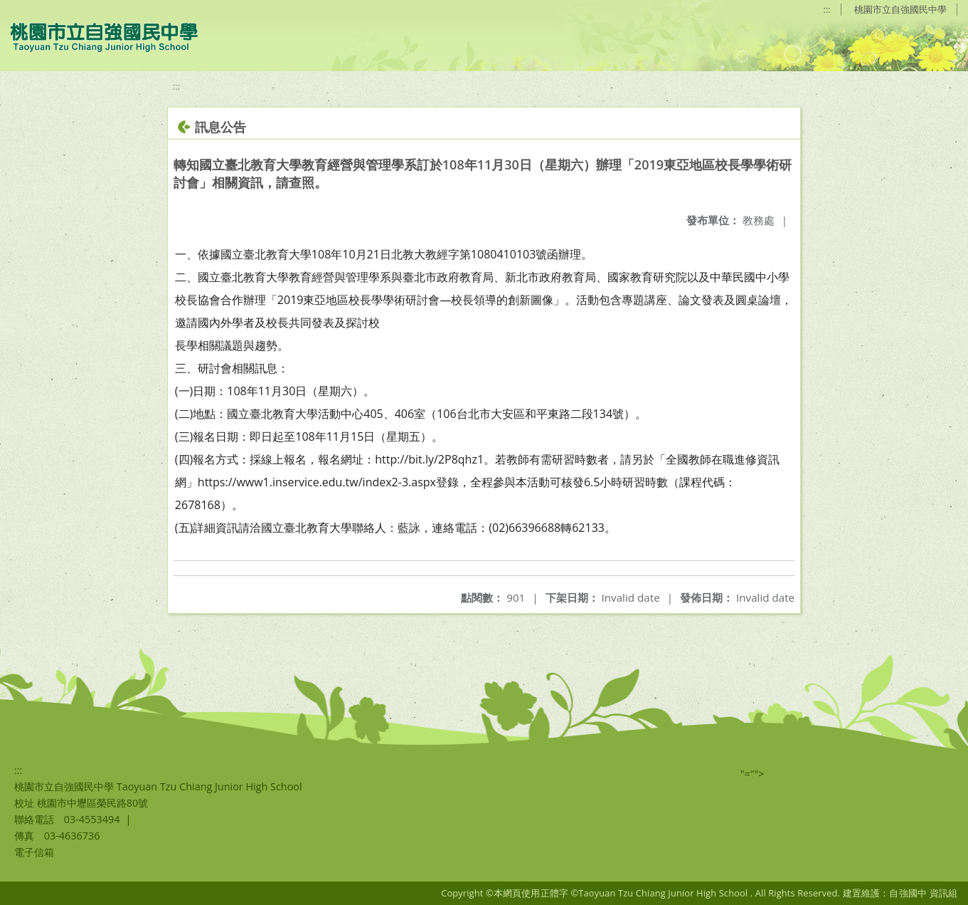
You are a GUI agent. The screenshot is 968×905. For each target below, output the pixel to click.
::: (827, 9)
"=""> (752, 773)
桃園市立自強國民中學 (900, 9)
